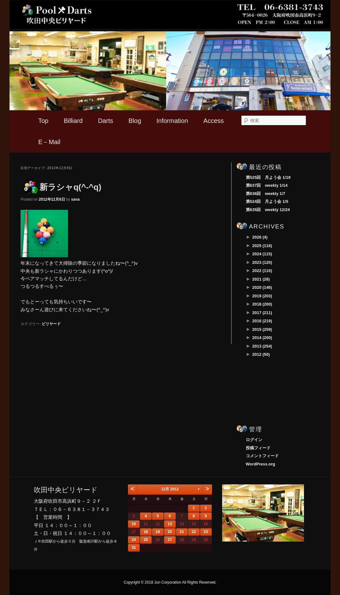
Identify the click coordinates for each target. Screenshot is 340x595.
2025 (262, 245)
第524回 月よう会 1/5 (267, 201)
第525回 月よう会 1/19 (268, 177)
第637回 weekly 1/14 (267, 185)
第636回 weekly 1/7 (265, 193)
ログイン (254, 439)
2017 (262, 312)
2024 (262, 254)
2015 (262, 329)
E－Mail (49, 141)
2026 (259, 237)
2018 (262, 304)
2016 (262, 321)
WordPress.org (260, 464)
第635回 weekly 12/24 (268, 209)
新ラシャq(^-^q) (70, 187)
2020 (262, 287)
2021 (261, 279)
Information (172, 120)
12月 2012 (170, 489)
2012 (261, 354)
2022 (262, 270)
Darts (105, 120)
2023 (262, 262)
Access (213, 120)
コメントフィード (262, 455)
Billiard (73, 120)
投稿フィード (258, 448)
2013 (262, 346)
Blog (134, 120)
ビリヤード (51, 324)
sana (75, 199)
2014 (262, 337)
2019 (262, 296)
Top (43, 120)
